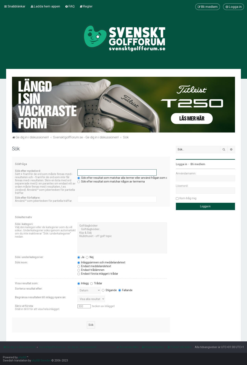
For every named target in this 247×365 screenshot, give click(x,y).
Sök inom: (21, 262)
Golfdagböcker (122, 226)
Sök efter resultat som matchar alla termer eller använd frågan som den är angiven (130, 177)
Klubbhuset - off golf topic (122, 236)
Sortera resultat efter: (29, 288)
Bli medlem (197, 164)
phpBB (22, 357)
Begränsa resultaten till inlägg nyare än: (40, 297)
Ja (80, 257)
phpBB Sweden (41, 360)
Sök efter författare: (27, 197)
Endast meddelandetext (94, 266)
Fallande (125, 290)
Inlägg (83, 283)
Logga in (181, 164)
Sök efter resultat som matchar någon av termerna (111, 181)
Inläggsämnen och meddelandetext (101, 262)
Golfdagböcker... (122, 229)
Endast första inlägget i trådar (97, 273)
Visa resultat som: (26, 283)
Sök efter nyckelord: (28, 170)
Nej (90, 257)
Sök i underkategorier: (29, 257)
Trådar (96, 283)
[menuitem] (45, 6)
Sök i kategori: (24, 224)
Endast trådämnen (90, 269)
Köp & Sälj (122, 233)
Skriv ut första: (24, 306)
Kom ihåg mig (187, 198)
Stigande (109, 290)
